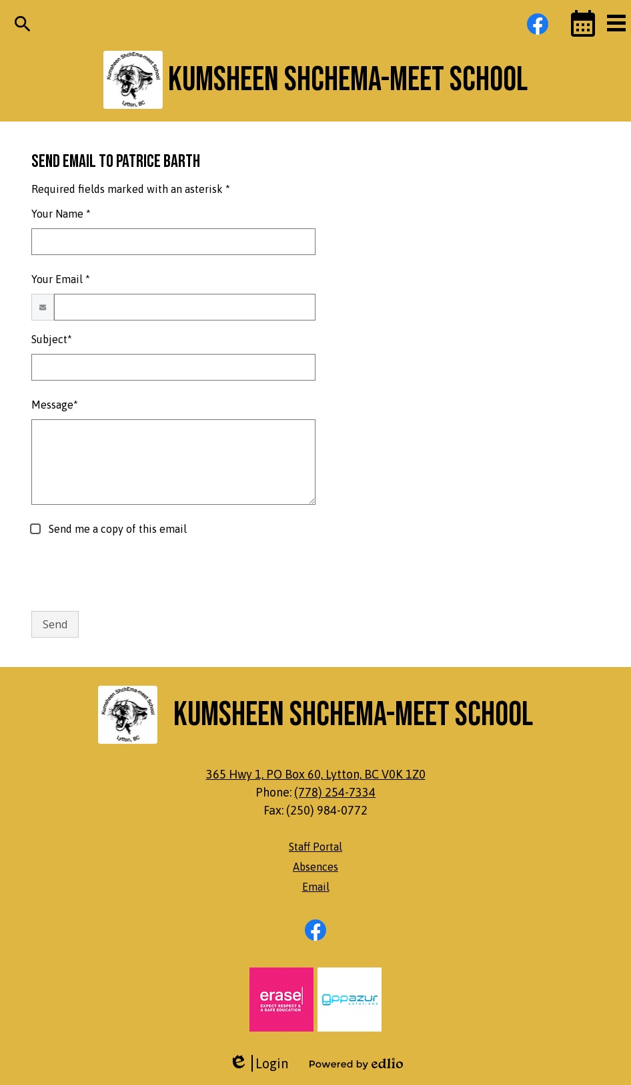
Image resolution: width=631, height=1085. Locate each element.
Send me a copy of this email (116, 529)
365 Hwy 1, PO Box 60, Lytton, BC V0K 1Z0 (316, 774)
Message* (54, 405)
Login (258, 1063)
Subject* (51, 339)
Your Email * (60, 279)
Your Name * (61, 214)
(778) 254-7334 (335, 792)
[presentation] (132, 574)
